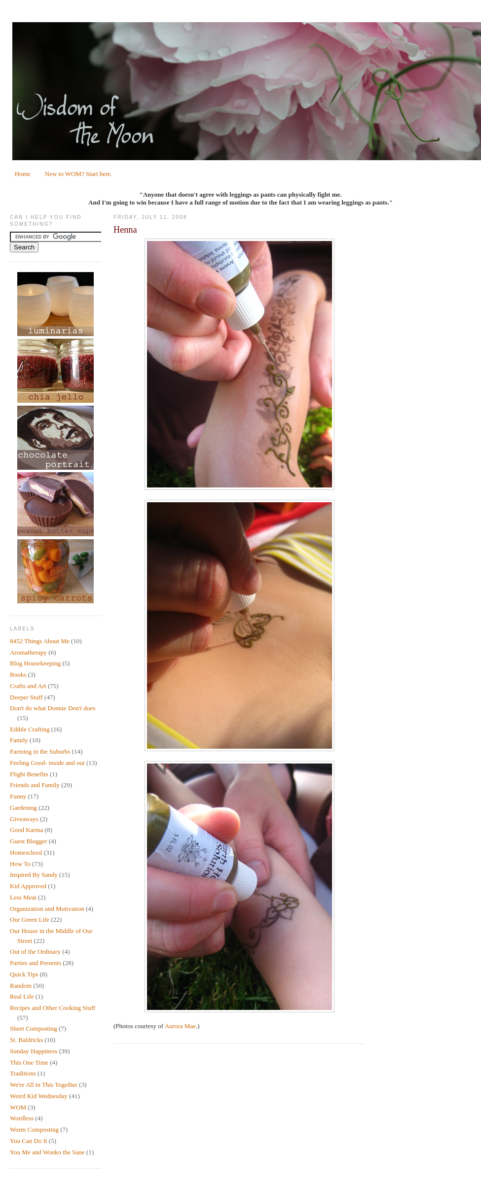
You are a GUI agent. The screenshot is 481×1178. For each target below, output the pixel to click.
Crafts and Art (28, 686)
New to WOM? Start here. (78, 173)
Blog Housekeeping (35, 663)
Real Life (22, 996)
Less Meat (23, 897)
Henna (125, 230)
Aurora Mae (180, 1026)
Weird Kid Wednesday (39, 1096)
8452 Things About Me (40, 641)
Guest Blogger (28, 841)
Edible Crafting (30, 729)
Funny (18, 796)
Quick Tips (24, 974)
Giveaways (24, 819)
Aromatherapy (28, 652)
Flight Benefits (29, 774)
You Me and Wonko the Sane (47, 1152)
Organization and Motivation (47, 908)
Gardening (23, 807)
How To (20, 863)
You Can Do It (28, 1140)
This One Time (29, 1062)
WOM (18, 1107)
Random (21, 985)
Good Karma (26, 829)
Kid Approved (28, 886)
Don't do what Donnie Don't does (52, 708)
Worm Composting (34, 1129)
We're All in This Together (43, 1084)
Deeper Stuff (26, 697)
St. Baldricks (26, 1039)
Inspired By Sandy (34, 874)
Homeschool (26, 852)
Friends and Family (35, 785)
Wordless (22, 1118)
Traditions (23, 1073)
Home (23, 173)
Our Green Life (29, 919)
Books (18, 674)
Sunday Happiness (33, 1051)
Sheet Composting (33, 1028)
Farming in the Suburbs (40, 751)
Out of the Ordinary (35, 951)
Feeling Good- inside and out (47, 762)
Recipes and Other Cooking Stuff (52, 1007)
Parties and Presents (35, 963)
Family (19, 740)
